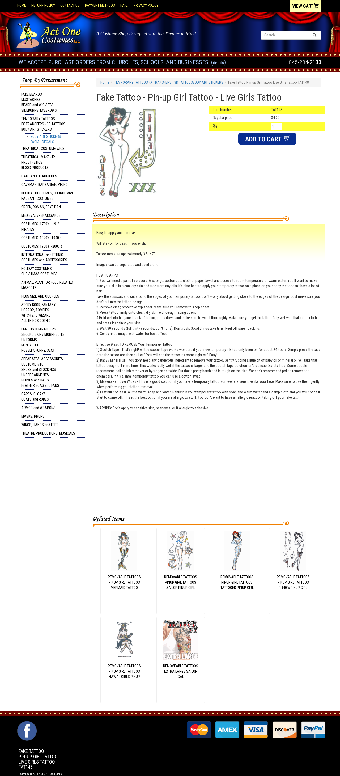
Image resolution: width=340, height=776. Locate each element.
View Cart (305, 6)
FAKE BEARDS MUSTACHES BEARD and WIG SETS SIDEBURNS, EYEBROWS (39, 102)
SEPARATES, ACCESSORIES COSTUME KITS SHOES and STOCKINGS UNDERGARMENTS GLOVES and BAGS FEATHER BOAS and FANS (42, 372)
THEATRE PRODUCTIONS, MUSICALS (48, 433)
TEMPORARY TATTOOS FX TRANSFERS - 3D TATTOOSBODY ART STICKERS (43, 124)
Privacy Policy (146, 5)
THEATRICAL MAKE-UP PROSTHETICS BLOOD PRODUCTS (38, 162)
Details (218, 62)
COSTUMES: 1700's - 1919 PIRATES (40, 226)
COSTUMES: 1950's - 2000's (41, 246)
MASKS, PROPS (33, 416)
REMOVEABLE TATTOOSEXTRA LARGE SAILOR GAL (180, 671)
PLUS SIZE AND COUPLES (40, 296)
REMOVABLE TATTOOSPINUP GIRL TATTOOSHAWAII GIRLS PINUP (124, 671)
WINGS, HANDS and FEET (39, 425)
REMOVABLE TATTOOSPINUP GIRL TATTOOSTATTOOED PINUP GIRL (237, 582)
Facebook (26, 724)
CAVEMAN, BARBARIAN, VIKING (44, 185)
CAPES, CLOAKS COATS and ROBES (35, 396)
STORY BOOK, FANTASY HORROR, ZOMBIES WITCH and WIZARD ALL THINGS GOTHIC (38, 313)
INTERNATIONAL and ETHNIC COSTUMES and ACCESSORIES (44, 257)
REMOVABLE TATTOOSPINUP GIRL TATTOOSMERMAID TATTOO (124, 582)
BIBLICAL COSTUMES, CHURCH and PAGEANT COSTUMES (47, 196)
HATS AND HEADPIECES (39, 176)
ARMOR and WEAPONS (38, 408)
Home (21, 5)
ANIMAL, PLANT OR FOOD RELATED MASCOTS (47, 285)
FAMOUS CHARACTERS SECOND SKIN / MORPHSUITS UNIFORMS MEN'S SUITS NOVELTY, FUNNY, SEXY (43, 340)
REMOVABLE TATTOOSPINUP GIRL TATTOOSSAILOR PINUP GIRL (180, 582)
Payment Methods (100, 5)
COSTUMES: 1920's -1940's (41, 238)
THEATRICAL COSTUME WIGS (43, 148)
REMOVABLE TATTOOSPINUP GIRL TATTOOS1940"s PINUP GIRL (293, 582)
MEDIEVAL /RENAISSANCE (41, 215)
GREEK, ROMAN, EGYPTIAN (41, 207)
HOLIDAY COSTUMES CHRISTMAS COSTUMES (39, 271)
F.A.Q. (124, 5)
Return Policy (43, 5)
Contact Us (70, 5)
